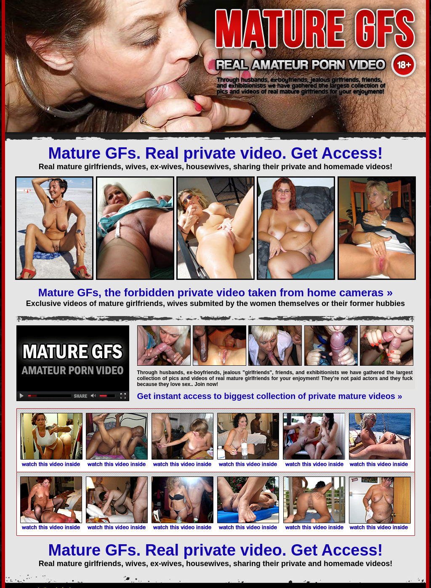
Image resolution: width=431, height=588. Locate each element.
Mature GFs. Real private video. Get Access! (215, 153)
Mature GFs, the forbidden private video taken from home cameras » (215, 292)
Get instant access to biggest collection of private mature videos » (269, 396)
